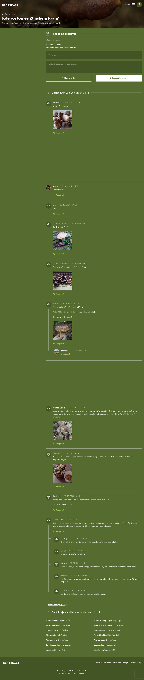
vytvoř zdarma (70, 47)
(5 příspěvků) (57, 640)
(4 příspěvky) (108, 630)
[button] (133, 4)
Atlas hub (117, 663)
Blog (139, 663)
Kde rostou (107, 663)
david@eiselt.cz (79, 673)
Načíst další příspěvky (57, 605)
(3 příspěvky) (108, 625)
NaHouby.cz (10, 4)
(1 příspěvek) (58, 625)
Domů (99, 663)
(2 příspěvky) (107, 620)
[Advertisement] (22, 70)
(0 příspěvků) (58, 620)
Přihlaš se (50, 47)
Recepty (125, 663)
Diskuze (133, 663)
